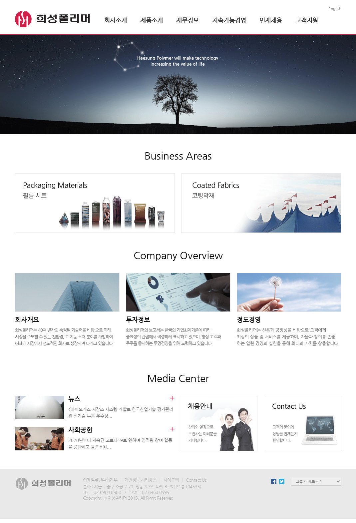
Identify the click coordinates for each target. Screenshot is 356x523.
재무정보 (187, 20)
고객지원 (306, 20)
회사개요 (27, 319)
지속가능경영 (229, 20)
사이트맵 (171, 479)
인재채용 (270, 20)
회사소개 (115, 20)
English (334, 8)
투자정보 (138, 319)
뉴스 (74, 398)
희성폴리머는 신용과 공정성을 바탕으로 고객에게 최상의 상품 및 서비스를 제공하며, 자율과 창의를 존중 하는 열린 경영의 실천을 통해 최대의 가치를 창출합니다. (288, 336)
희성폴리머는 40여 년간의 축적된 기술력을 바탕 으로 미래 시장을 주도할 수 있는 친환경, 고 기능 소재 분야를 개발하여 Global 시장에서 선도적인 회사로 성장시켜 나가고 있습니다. (64, 336)
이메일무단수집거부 (100, 479)
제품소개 (151, 20)
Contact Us (196, 479)
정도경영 (249, 319)
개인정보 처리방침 (141, 479)
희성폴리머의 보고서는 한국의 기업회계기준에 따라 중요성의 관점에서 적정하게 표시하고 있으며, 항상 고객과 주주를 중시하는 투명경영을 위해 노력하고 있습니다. (173, 336)
